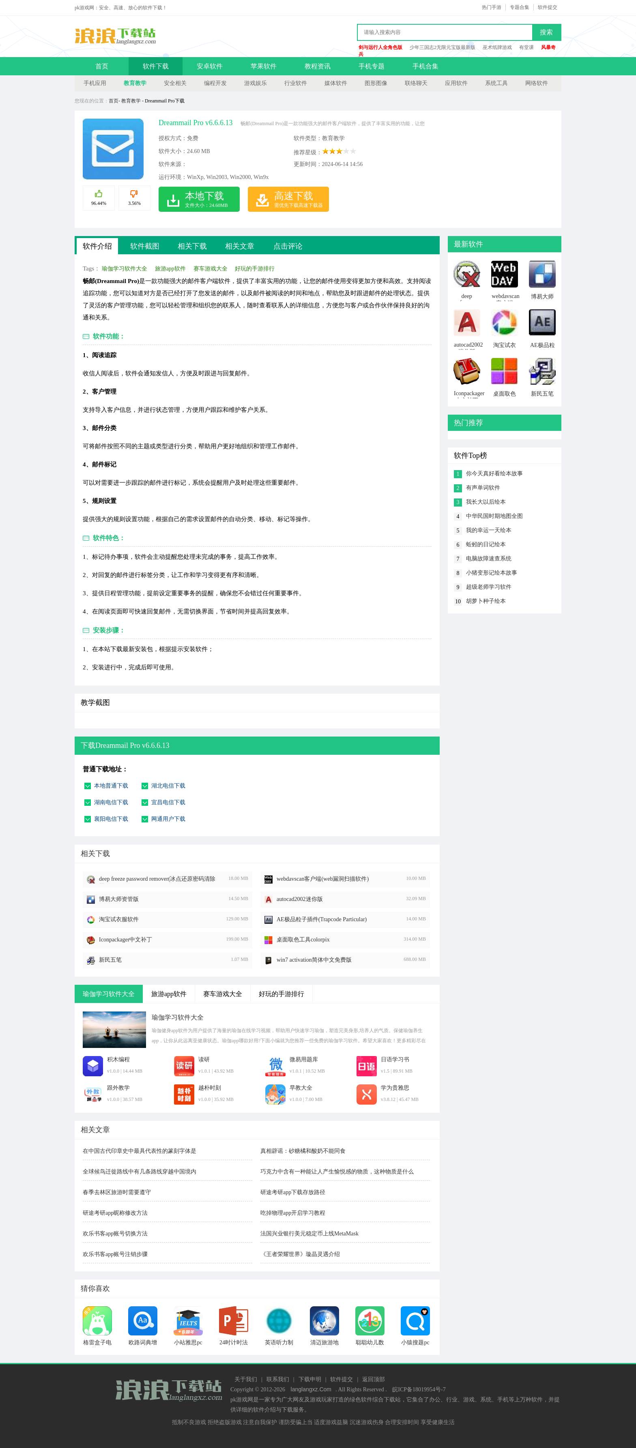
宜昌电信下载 (168, 802)
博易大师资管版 (119, 899)
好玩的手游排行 (255, 269)
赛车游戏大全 (210, 269)
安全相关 (175, 83)
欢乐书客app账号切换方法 (115, 1234)
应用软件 (456, 83)
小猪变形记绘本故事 (491, 573)
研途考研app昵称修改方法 (115, 1213)
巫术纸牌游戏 (497, 47)
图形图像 (376, 83)
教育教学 (135, 83)
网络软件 (536, 83)
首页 (101, 66)
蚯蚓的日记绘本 (486, 544)
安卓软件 (210, 66)
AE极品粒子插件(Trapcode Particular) (322, 919)
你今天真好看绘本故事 (494, 474)
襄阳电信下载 (111, 819)
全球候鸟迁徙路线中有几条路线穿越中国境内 (139, 1172)
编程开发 (215, 83)
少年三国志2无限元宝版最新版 (442, 47)
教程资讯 (318, 66)
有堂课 (526, 47)
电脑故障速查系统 (488, 559)
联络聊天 (416, 83)
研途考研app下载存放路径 (292, 1192)
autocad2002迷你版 (300, 899)
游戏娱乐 (255, 83)
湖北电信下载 (168, 786)
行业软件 (295, 83)
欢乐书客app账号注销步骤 (115, 1254)
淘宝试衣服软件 (119, 919)
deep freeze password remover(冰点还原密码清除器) (157, 880)
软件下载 (156, 66)
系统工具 (496, 83)
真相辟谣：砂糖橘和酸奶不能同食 (303, 1151)
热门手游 (491, 7)
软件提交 (547, 7)
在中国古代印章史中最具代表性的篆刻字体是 (139, 1151)
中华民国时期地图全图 (494, 516)
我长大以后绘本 (486, 502)
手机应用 (95, 83)
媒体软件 (335, 83)
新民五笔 (110, 960)
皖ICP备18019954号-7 (418, 1389)
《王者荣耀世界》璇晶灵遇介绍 (300, 1254)
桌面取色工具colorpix (303, 940)
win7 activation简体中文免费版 (314, 960)
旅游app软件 (170, 269)
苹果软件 (264, 66)
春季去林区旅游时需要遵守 (117, 1192)
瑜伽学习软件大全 (124, 269)
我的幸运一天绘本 (488, 530)
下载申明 (310, 1379)
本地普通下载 (111, 786)
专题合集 (519, 7)
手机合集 (425, 66)
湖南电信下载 (111, 802)
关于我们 (245, 1379)
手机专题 (372, 66)
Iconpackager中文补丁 (125, 940)
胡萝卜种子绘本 (486, 601)
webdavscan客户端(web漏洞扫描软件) (323, 879)
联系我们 (277, 1379)
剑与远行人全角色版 (380, 47)
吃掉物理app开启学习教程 (292, 1213)
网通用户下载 (168, 819)
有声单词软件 (483, 488)
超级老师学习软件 (488, 587)
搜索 (546, 32)
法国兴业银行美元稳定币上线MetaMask (309, 1234)
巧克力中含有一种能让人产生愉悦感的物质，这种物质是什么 (337, 1172)
